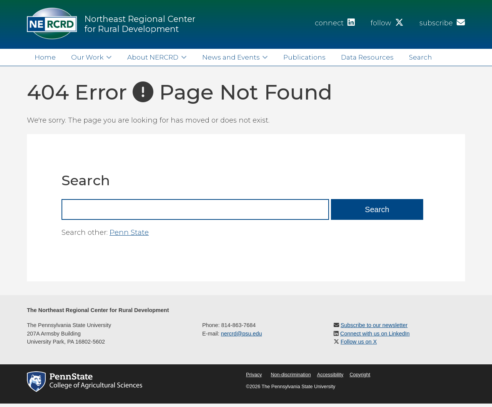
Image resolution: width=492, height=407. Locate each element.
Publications (304, 57)
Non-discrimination (291, 374)
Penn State (129, 232)
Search (420, 57)
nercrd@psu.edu (241, 334)
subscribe (442, 23)
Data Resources (367, 57)
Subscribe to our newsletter (374, 325)
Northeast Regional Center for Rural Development (140, 24)
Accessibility (330, 374)
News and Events (231, 57)
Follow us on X (359, 342)
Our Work (87, 57)
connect (335, 23)
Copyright (359, 374)
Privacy (254, 374)
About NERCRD (152, 57)
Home (45, 57)
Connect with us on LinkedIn (375, 334)
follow (387, 23)
